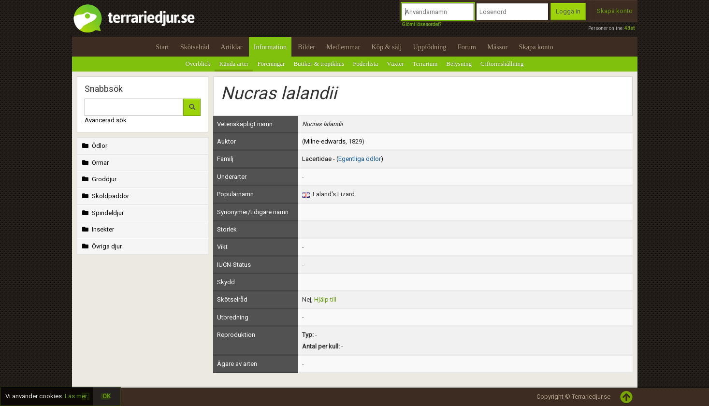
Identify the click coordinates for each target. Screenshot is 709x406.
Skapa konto (615, 10)
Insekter (97, 229)
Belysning (459, 63)
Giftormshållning (502, 63)
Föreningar (271, 63)
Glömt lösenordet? (421, 24)
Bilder (306, 47)
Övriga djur (101, 246)
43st (629, 28)
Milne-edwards (325, 141)
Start (162, 47)
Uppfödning (429, 47)
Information (270, 47)
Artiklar (231, 47)
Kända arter (233, 63)
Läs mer (76, 396)
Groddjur (98, 179)
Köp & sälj (386, 47)
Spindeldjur (102, 213)
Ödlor (94, 145)
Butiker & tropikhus (318, 63)
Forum (467, 47)
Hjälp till (325, 299)
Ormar (95, 162)
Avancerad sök (106, 120)
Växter (395, 63)
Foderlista (365, 63)
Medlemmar (343, 47)
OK (106, 396)
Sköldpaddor (105, 196)
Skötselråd (194, 47)
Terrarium (425, 63)
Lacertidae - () (342, 158)
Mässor (497, 47)
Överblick (197, 63)
